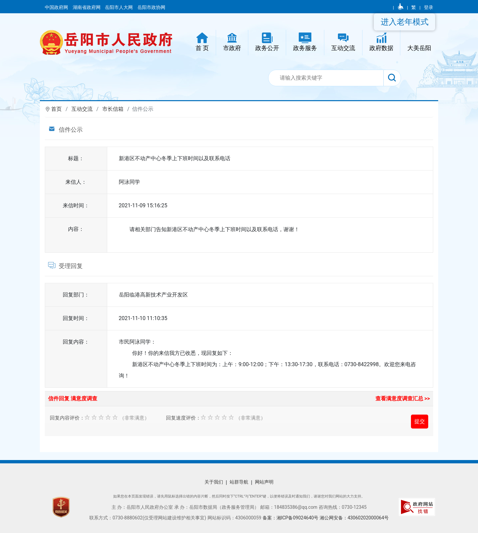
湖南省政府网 (87, 7)
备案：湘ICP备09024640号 (291, 517)
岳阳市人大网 (119, 7)
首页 (56, 109)
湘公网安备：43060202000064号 (354, 517)
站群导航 (239, 482)
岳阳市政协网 (151, 7)
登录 (428, 7)
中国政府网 (57, 7)
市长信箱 (112, 109)
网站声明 (264, 482)
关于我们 (213, 482)
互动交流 (82, 109)
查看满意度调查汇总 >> (402, 398)
